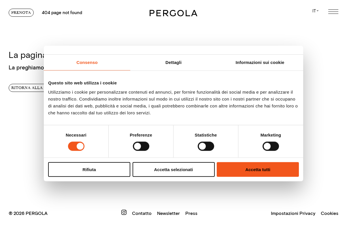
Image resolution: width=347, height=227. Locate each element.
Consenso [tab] (86, 62)
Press (191, 213)
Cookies (329, 213)
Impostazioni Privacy (293, 213)
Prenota (21, 12)
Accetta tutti (257, 169)
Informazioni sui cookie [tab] (260, 62)
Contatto (142, 213)
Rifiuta (89, 169)
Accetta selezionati (173, 169)
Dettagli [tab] (173, 62)
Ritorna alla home (33, 87)
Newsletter (169, 213)
